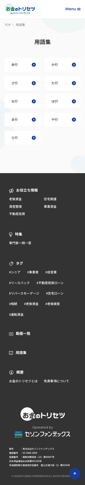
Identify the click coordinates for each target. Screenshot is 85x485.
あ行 (23, 64)
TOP (8, 24)
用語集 (21, 352)
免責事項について (56, 381)
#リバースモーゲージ (24, 293)
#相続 (13, 303)
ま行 (23, 119)
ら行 (23, 137)
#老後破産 (52, 303)
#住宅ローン (54, 293)
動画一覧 (23, 333)
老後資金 (15, 199)
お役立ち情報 (27, 190)
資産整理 (15, 206)
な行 (23, 101)
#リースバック (19, 282)
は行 (63, 101)
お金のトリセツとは (23, 381)
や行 (63, 119)
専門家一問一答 (20, 243)
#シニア (14, 272)
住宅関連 (50, 199)
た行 (63, 83)
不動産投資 (17, 213)
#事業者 (33, 272)
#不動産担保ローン (49, 282)
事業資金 (50, 206)
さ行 (23, 83)
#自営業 (51, 272)
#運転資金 (16, 314)
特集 (18, 234)
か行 (63, 64)
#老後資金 (31, 303)
